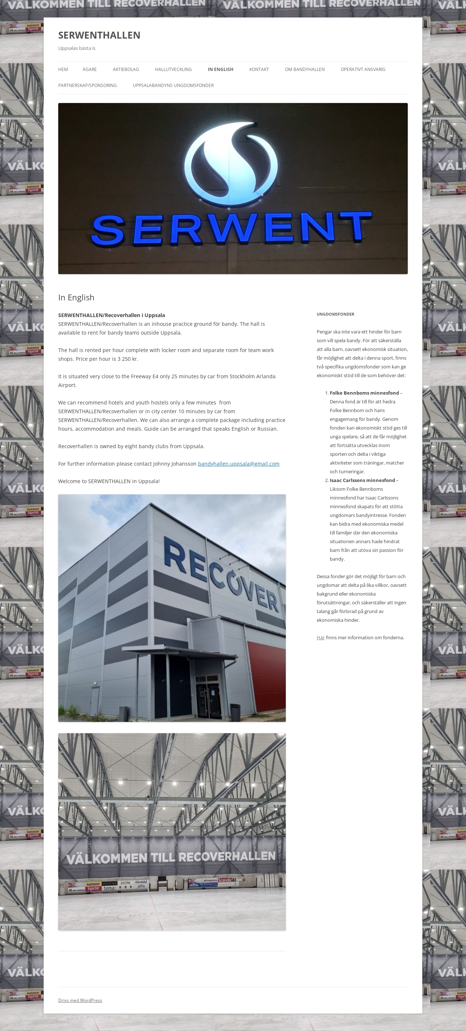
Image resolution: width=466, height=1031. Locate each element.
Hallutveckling (173, 69)
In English (220, 69)
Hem (63, 69)
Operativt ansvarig (363, 69)
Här (321, 637)
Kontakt (259, 69)
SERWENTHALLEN (99, 35)
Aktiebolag (126, 69)
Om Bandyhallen (305, 69)
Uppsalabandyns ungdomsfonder (173, 85)
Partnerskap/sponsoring (87, 85)
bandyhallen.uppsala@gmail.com (239, 463)
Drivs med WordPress (80, 1000)
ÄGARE (90, 69)
